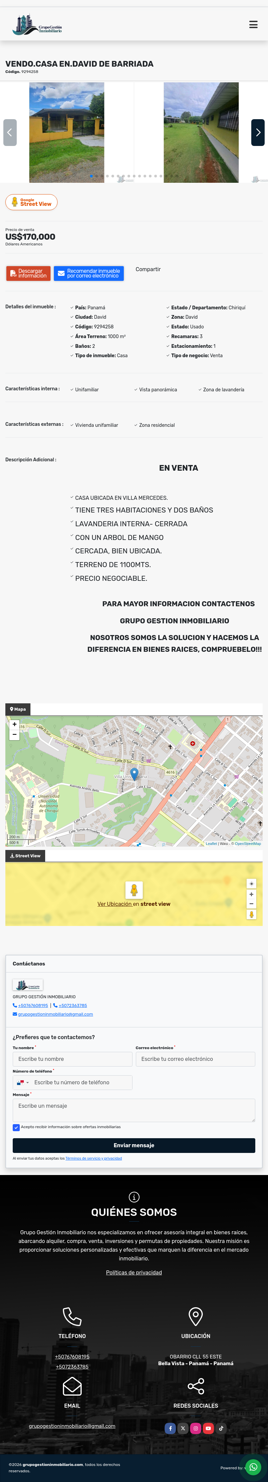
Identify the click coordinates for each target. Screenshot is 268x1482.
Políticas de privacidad (134, 1272)
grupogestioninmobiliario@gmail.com (55, 1014)
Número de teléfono (33, 1071)
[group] (66, 132)
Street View (32, 202)
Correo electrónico (156, 1047)
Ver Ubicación (115, 904)
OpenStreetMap (248, 844)
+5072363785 (73, 1005)
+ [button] (14, 725)
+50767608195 (33, 1005)
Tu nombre (24, 1047)
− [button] (14, 735)
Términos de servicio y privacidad (94, 1158)
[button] (91, 176)
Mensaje (22, 1094)
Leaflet (211, 844)
